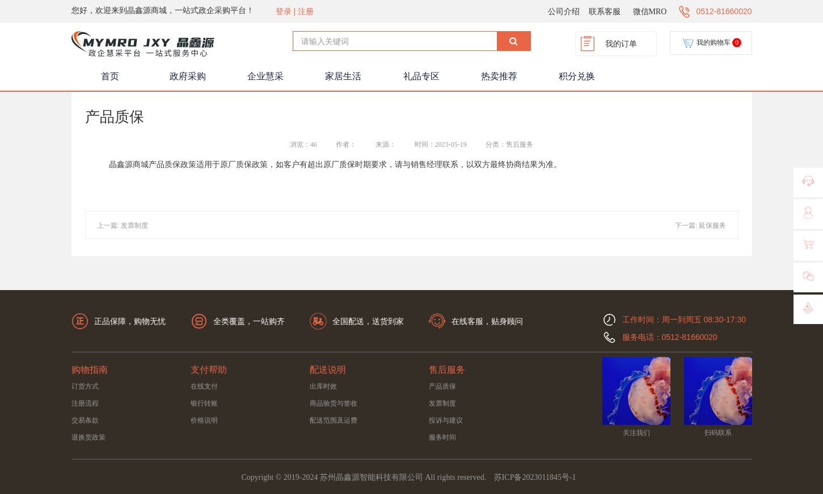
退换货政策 (88, 437)
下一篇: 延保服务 (701, 225)
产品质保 (442, 386)
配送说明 (328, 369)
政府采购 (188, 76)
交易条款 (85, 420)
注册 (306, 11)
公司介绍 (564, 11)
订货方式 (85, 386)
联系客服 (605, 11)
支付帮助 (209, 369)
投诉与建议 (446, 420)
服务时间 (442, 437)
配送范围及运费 (333, 420)
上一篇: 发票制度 (123, 225)
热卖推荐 (499, 76)
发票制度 (442, 403)
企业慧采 (265, 76)
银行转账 (204, 403)
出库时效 (323, 386)
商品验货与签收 (333, 403)
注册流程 (85, 403)
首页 (110, 76)
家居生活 (343, 76)
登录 (284, 11)
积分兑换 (577, 76)
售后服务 (447, 369)
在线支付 (204, 386)
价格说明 (204, 420)
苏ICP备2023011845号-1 (535, 477)
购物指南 (89, 369)
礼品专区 (421, 76)
